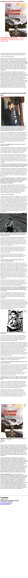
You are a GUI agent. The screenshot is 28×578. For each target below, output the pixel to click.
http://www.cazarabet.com (6, 503)
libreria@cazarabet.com (5, 504)
